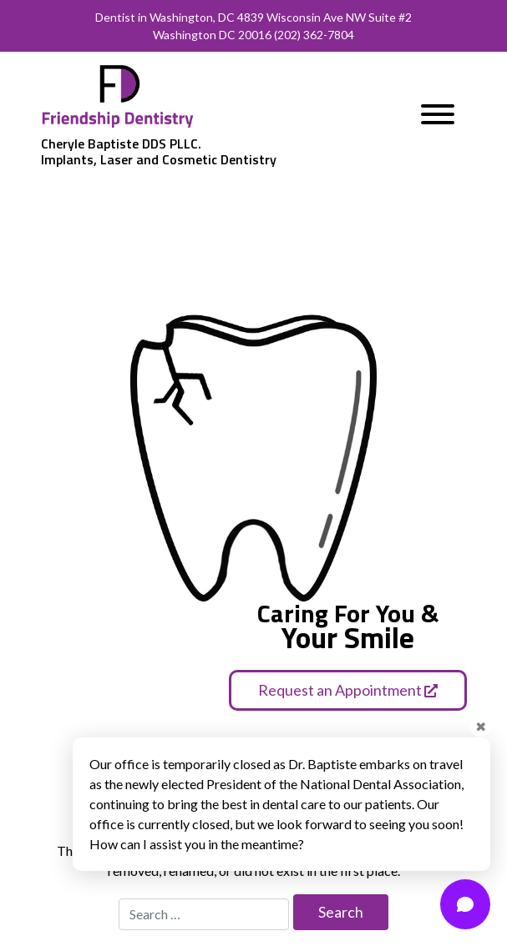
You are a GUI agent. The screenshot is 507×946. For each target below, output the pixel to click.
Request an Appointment (348, 690)
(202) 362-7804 (314, 35)
